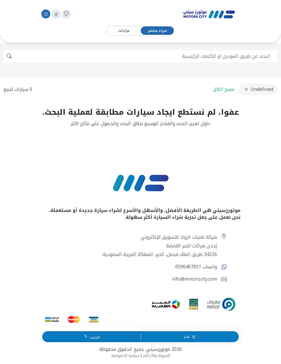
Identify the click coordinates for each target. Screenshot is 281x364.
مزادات (124, 30)
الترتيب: (94, 337)
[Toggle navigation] (45, 13)
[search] (146, 56)
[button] (56, 14)
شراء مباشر (157, 30)
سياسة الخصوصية (125, 356)
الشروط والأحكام (156, 356)
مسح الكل (223, 89)
